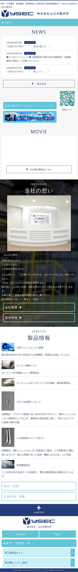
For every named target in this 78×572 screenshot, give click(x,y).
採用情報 (13, 317)
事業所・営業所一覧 (39, 543)
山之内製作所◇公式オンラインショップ (29, 105)
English (57, 534)
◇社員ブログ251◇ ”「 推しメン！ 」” (27, 71)
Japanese (20, 534)
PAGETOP (39, 510)
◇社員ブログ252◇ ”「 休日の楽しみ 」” (28, 46)
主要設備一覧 (14, 496)
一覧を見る (38, 83)
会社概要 (13, 307)
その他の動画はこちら (39, 169)
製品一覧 (11, 486)
